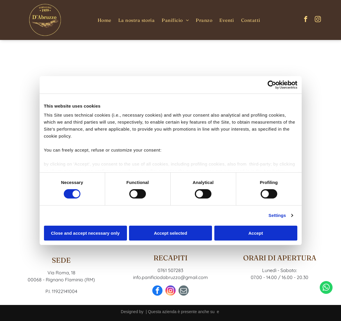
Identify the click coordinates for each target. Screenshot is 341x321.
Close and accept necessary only (85, 233)
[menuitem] (104, 19)
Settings (277, 215)
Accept (255, 233)
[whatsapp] (326, 302)
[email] (184, 291)
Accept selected (170, 233)
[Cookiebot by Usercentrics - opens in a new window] (271, 84)
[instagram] (317, 20)
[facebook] (305, 20)
